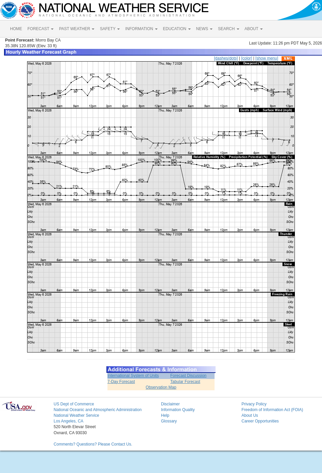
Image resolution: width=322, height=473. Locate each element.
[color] (246, 58)
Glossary (169, 421)
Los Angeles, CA (68, 421)
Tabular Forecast (185, 381)
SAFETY (110, 28)
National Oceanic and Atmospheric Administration (98, 409)
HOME (16, 28)
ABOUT (254, 28)
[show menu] (266, 58)
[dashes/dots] (226, 58)
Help (165, 415)
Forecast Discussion (188, 375)
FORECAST (40, 28)
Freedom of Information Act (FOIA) (272, 409)
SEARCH (228, 28)
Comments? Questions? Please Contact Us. (93, 444)
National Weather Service (76, 415)
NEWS (204, 28)
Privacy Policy (253, 404)
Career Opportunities (259, 421)
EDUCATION (177, 28)
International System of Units (133, 375)
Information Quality (178, 409)
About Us (249, 415)
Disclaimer (170, 404)
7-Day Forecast (121, 381)
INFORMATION (141, 28)
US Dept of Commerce (74, 404)
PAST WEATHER (76, 28)
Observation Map (161, 387)
